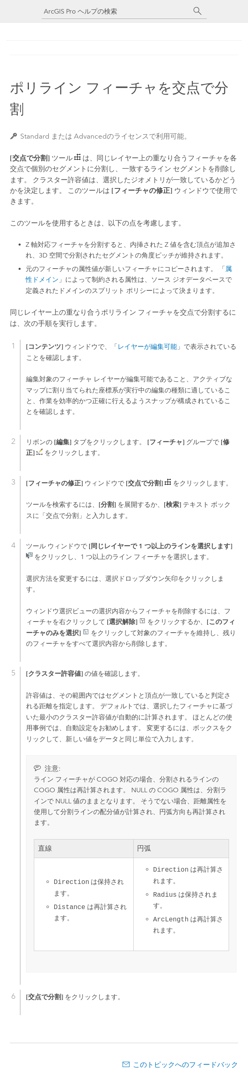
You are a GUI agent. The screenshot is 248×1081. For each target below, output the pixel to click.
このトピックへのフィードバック (185, 1064)
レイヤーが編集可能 (147, 346)
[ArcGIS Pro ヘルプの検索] (116, 11)
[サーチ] (198, 11)
